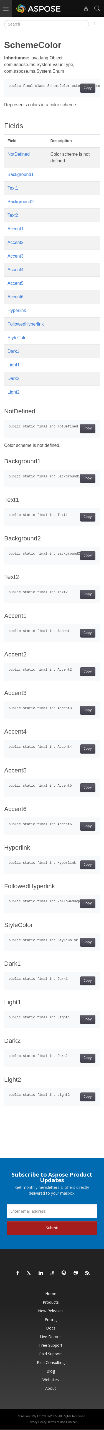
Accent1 (15, 228)
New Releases (51, 1310)
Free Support (50, 1345)
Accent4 (15, 269)
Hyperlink (16, 310)
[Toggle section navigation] (94, 24)
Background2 (20, 201)
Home (50, 1293)
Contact (71, 1422)
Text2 (12, 215)
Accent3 (15, 256)
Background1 (20, 174)
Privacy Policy (36, 1422)
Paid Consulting (51, 1362)
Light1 (13, 364)
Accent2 (15, 242)
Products (51, 1302)
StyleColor (17, 337)
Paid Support (50, 1353)
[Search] (46, 24)
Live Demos (51, 1336)
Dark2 (13, 378)
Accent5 (15, 283)
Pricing (51, 1319)
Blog (51, 1371)
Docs (50, 1328)
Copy (88, 88)
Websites (50, 1379)
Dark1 (13, 351)
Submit (52, 1227)
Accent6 (15, 296)
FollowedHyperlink (25, 324)
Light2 (13, 392)
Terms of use (56, 1422)
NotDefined (18, 154)
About (50, 1388)
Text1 (12, 188)
